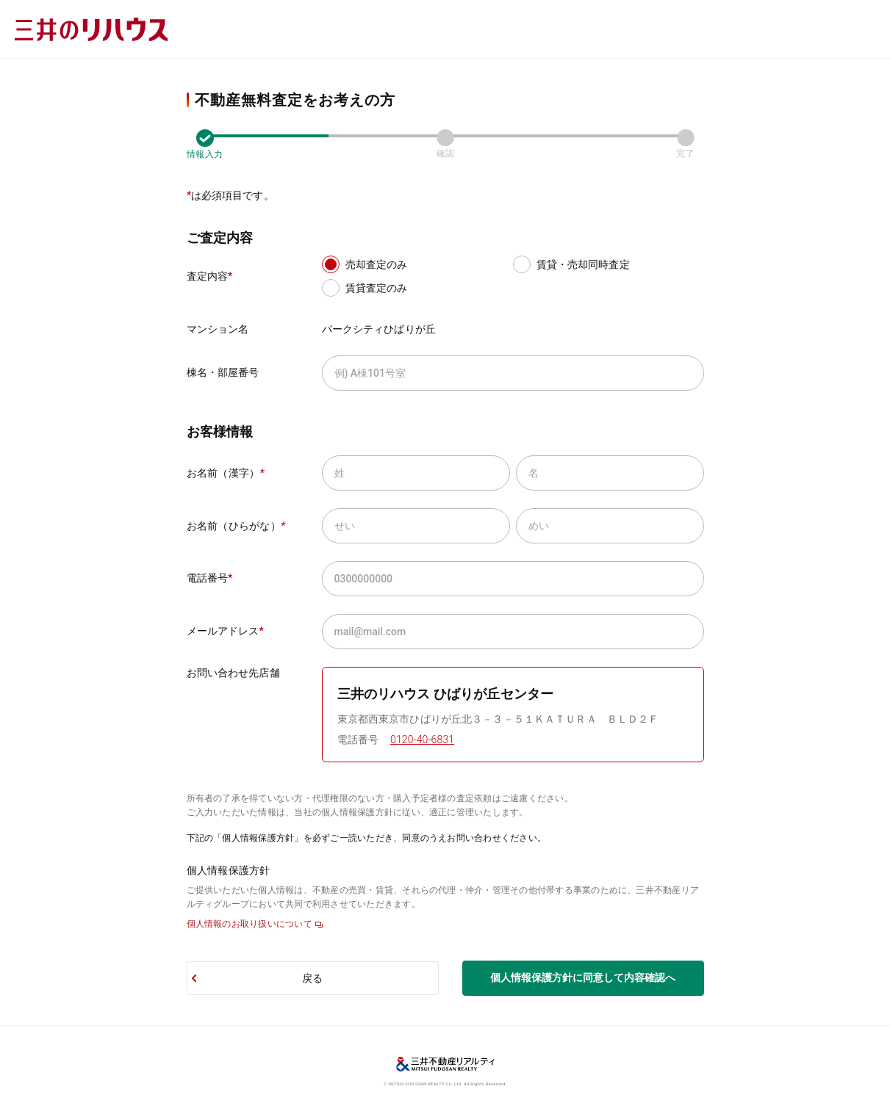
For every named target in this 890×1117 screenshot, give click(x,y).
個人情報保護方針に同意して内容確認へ (582, 977)
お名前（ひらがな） (236, 526)
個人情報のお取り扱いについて (249, 924)
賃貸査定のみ (376, 288)
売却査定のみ (376, 264)
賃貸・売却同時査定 (583, 264)
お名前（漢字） (226, 473)
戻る (312, 978)
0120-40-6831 (422, 739)
